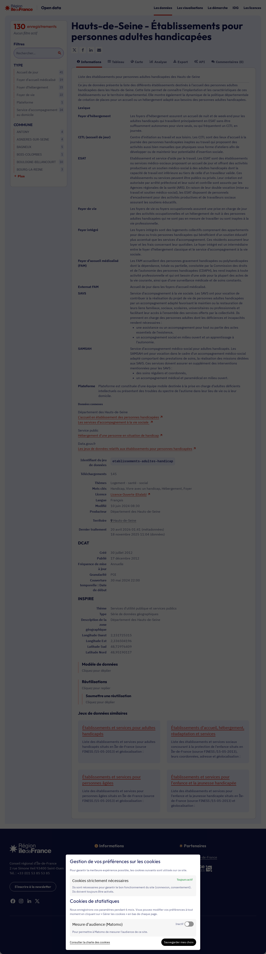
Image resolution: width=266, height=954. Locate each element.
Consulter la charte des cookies (90, 942)
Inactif (179, 924)
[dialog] (133, 902)
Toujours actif (184, 879)
